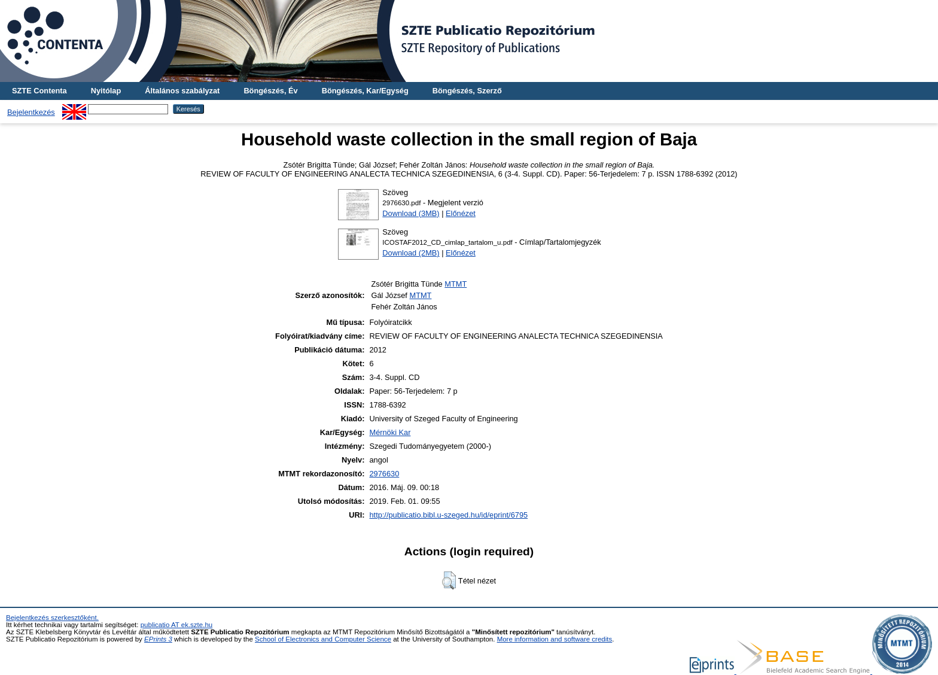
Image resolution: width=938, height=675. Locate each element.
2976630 (384, 473)
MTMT (455, 283)
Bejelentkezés (31, 112)
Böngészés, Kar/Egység (365, 90)
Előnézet (461, 213)
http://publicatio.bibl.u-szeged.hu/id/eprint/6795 (448, 514)
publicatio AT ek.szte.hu (177, 624)
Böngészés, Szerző (467, 90)
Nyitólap (106, 90)
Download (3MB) (410, 213)
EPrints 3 (158, 639)
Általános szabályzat (182, 90)
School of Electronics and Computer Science (323, 639)
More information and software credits (555, 639)
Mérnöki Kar (389, 432)
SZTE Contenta (39, 90)
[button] (449, 580)
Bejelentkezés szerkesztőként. (52, 617)
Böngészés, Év (270, 90)
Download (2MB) (410, 252)
